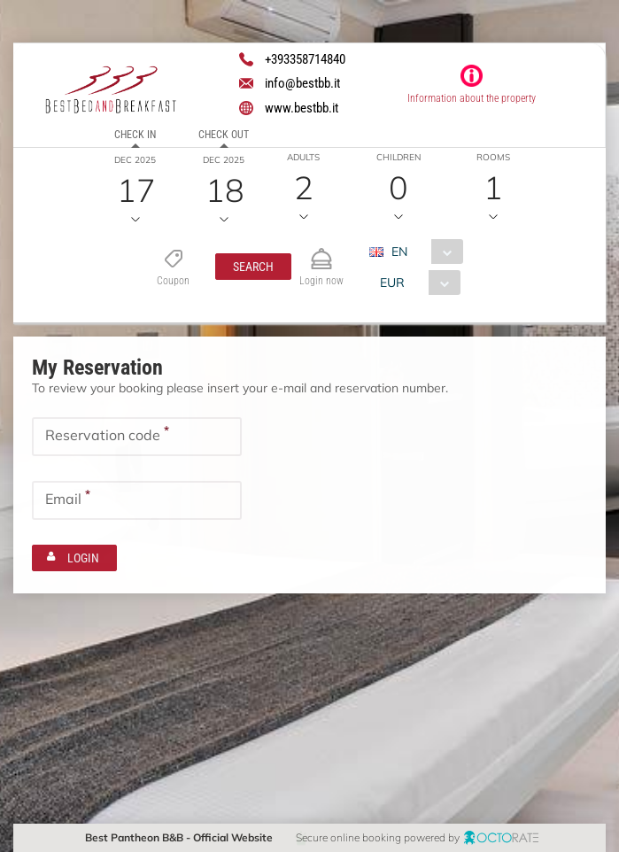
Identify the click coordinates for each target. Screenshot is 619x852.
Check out (223, 134)
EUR (392, 282)
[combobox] (422, 251)
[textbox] (137, 435)
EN (399, 251)
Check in (135, 134)
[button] (253, 266)
